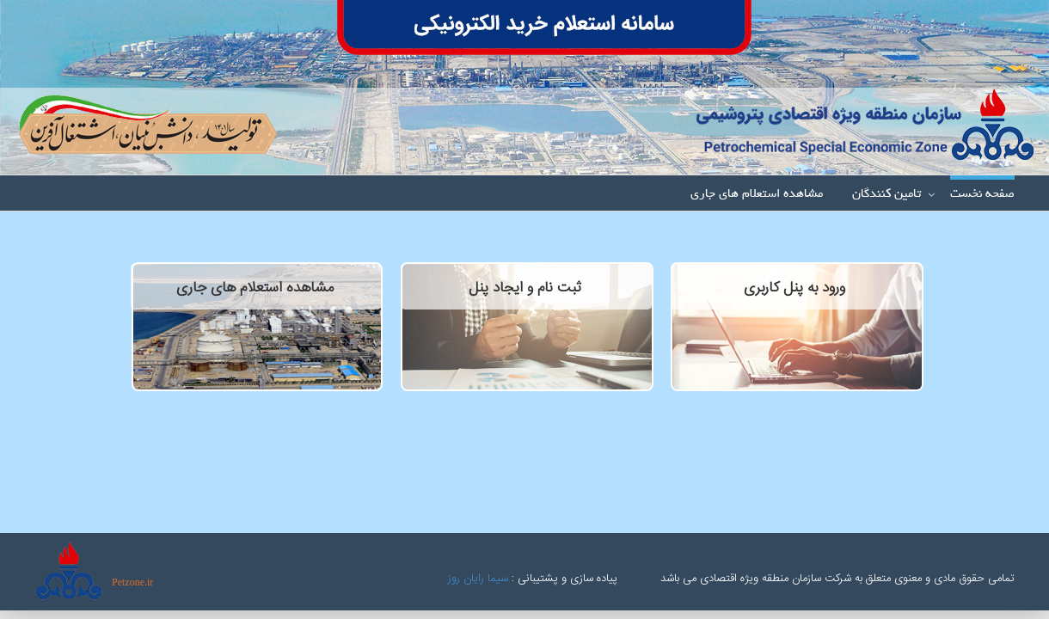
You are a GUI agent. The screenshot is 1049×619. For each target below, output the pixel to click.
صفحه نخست (982, 194)
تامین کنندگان (886, 194)
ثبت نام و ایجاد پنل (525, 288)
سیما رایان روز (478, 578)
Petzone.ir (132, 582)
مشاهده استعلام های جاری (756, 194)
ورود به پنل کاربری (794, 288)
